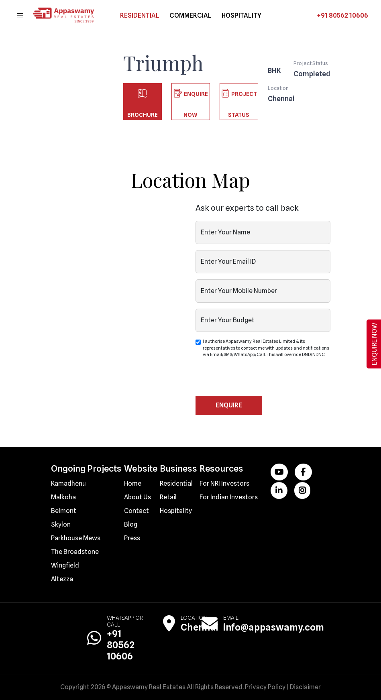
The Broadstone (75, 552)
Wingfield (65, 565)
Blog (130, 524)
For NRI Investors (224, 483)
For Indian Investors (229, 497)
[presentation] (257, 380)
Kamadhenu (68, 483)
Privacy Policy (265, 687)
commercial (190, 15)
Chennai (199, 627)
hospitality (241, 15)
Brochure (142, 96)
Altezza (62, 579)
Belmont (63, 511)
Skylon (61, 524)
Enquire (229, 405)
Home (132, 483)
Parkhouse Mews (75, 538)
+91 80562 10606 (342, 15)
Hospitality (176, 511)
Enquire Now (190, 96)
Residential (139, 15)
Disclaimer (305, 687)
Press (132, 538)
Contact (136, 511)
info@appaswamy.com (273, 627)
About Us (137, 497)
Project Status (239, 96)
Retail (168, 497)
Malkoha (63, 497)
